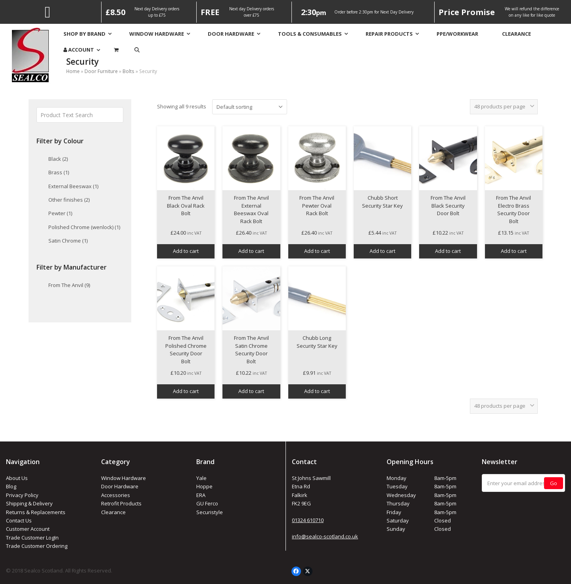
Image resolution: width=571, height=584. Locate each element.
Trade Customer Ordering (36, 545)
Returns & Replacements (35, 512)
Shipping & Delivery (29, 503)
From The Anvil (69, 285)
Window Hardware (123, 478)
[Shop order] (250, 107)
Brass (58, 172)
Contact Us (19, 520)
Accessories (115, 495)
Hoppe (204, 486)
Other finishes (69, 199)
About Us (17, 478)
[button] (137, 50)
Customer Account (28, 528)
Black (58, 158)
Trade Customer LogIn (32, 537)
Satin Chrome (68, 240)
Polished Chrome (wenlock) (84, 227)
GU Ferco (207, 503)
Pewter (60, 213)
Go (553, 483)
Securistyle (209, 512)
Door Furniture (101, 71)
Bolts (128, 71)
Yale (201, 478)
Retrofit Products (121, 503)
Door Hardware (119, 486)
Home (73, 71)
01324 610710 (308, 520)
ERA (200, 495)
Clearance (113, 512)
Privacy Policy (22, 495)
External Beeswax (73, 186)
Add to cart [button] (186, 250)
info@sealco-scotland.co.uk (325, 536)
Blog (11, 486)
